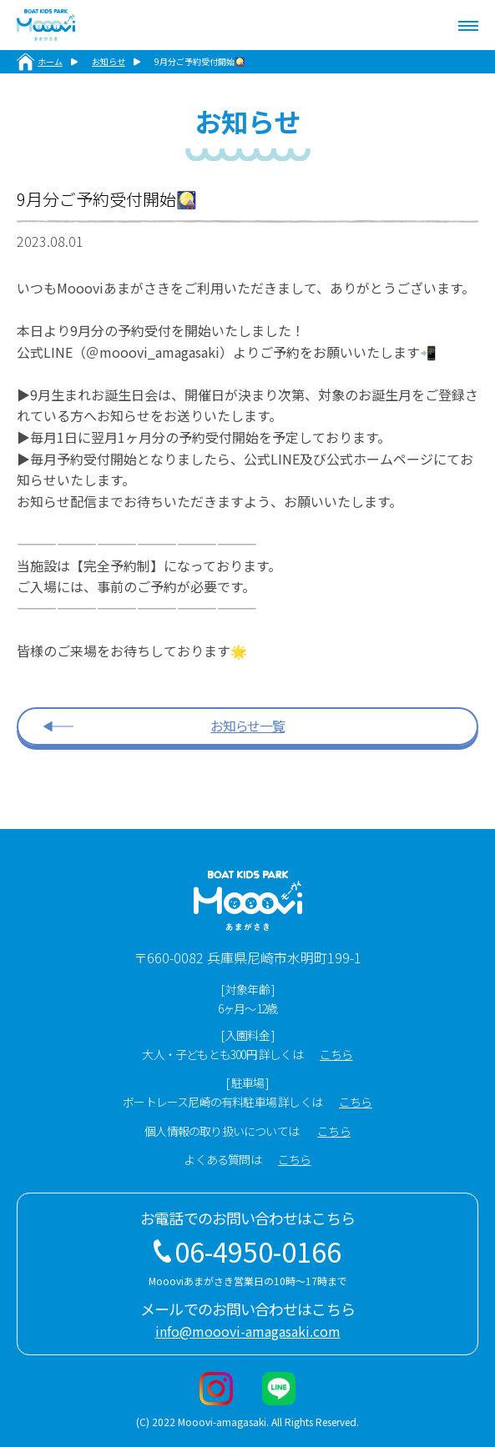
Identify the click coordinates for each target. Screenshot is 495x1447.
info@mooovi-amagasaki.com (248, 1331)
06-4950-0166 (257, 1251)
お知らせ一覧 (247, 726)
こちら (336, 1054)
